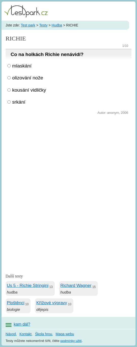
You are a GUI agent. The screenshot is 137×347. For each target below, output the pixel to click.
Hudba (57, 25)
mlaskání (22, 65)
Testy (43, 25)
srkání (18, 102)
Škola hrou (43, 334)
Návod (11, 334)
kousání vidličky (29, 90)
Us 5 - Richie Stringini (27, 285)
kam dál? (22, 324)
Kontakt (25, 334)
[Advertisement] (68, 154)
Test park (28, 25)
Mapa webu (65, 334)
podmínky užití (71, 341)
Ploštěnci (15, 302)
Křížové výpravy (51, 302)
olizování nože (27, 77)
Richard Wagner (75, 285)
